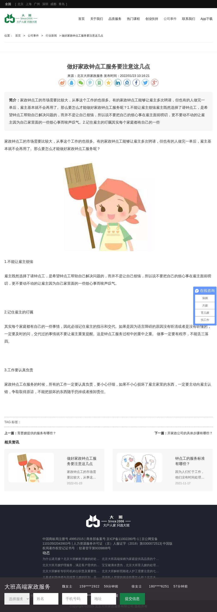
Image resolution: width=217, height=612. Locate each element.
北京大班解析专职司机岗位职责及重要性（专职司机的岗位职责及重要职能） (72, 571)
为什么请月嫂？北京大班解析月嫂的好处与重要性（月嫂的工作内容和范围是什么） (72, 559)
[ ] (36, 4)
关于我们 (96, 19)
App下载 (207, 19)
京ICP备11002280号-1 (122, 539)
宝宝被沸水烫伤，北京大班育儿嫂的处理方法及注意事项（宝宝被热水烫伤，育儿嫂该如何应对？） (131, 565)
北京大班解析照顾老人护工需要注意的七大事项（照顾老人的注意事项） (131, 571)
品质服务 (114, 19)
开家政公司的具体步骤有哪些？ (190, 433)
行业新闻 (51, 35)
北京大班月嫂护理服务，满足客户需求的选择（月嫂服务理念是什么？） (72, 565)
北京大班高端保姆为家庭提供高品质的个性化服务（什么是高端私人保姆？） (131, 559)
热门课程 (133, 19)
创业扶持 (151, 19)
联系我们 (188, 19)
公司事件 (170, 19)
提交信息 (132, 599)
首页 (81, 19)
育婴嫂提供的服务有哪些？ (36, 433)
